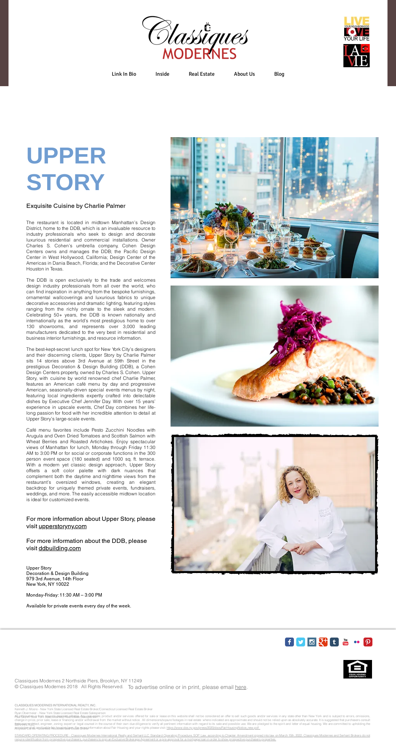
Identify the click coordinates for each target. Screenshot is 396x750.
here (240, 687)
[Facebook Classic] (289, 642)
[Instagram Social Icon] (311, 642)
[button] (162, 74)
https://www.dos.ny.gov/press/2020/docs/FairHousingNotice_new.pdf (213, 728)
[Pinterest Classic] (368, 642)
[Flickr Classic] (356, 642)
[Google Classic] (323, 642)
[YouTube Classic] (345, 642)
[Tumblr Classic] (334, 642)
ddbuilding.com (60, 548)
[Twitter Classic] (300, 642)
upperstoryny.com (63, 526)
